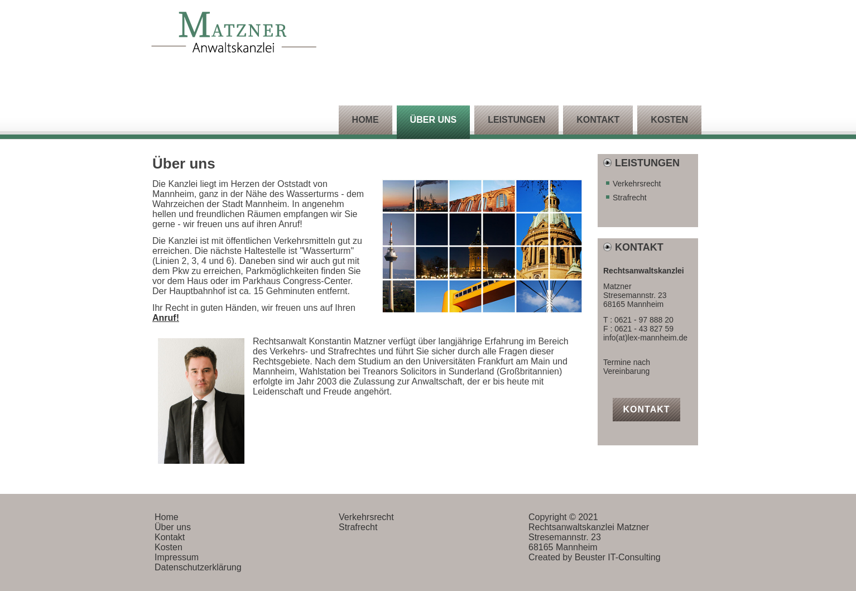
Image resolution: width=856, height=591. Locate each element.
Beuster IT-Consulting (618, 557)
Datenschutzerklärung (198, 567)
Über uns (433, 119)
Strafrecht (630, 197)
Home (365, 119)
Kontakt (597, 119)
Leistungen (516, 119)
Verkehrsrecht (637, 183)
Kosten (669, 119)
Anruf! (165, 318)
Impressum (177, 557)
